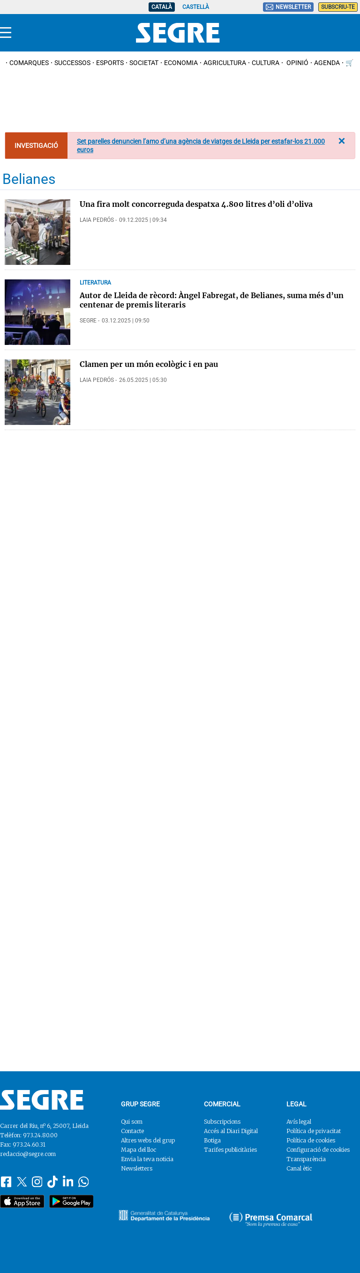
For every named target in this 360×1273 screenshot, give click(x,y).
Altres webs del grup (148, 1140)
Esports (110, 62)
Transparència (306, 1159)
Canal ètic (299, 1168)
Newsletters (136, 1168)
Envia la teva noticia (147, 1159)
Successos (72, 62)
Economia (181, 62)
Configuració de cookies (318, 1149)
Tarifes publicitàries (230, 1149)
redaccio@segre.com (28, 1153)
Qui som (131, 1121)
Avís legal (298, 1121)
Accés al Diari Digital (231, 1130)
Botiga (212, 1140)
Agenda (327, 62)
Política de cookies (310, 1140)
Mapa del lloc (138, 1149)
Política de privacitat (313, 1130)
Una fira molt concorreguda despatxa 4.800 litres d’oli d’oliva (196, 204)
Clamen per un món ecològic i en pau (149, 364)
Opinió (296, 62)
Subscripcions (222, 1121)
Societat (143, 62)
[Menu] (5, 32)
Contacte (132, 1130)
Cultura (265, 62)
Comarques (29, 62)
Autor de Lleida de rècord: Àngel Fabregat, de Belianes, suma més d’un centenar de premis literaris (212, 300)
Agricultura (224, 62)
